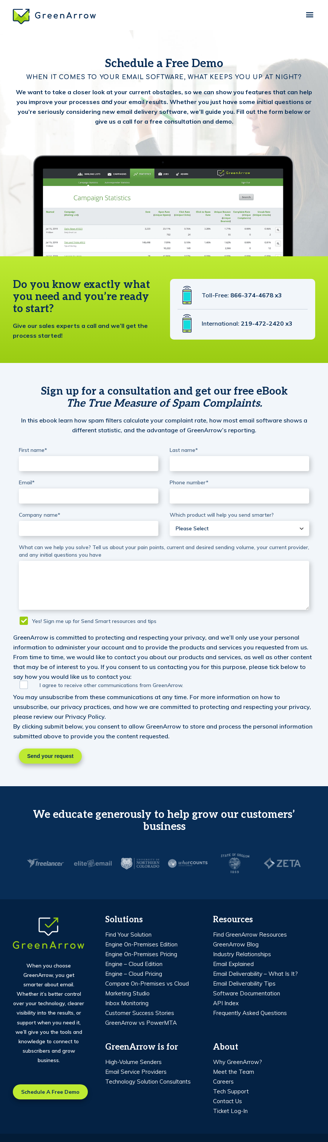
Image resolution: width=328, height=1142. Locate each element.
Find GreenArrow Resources (250, 934)
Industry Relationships (242, 954)
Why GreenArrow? (237, 1061)
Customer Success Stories (139, 1012)
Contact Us (227, 1101)
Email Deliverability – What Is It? (255, 973)
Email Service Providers (136, 1071)
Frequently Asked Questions (250, 1012)
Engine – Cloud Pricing (133, 973)
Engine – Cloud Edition (133, 963)
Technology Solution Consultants (148, 1081)
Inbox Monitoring (127, 1003)
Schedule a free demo (50, 1091)
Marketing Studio (127, 993)
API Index (226, 1003)
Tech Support (231, 1091)
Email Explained (233, 963)
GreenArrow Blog (236, 944)
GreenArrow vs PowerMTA (141, 1022)
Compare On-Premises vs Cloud (147, 983)
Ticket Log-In (230, 1110)
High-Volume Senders (133, 1061)
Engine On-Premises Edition (141, 944)
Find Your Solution (128, 934)
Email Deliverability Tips (244, 983)
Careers (223, 1081)
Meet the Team (233, 1071)
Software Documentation (246, 993)
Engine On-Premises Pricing (141, 954)
